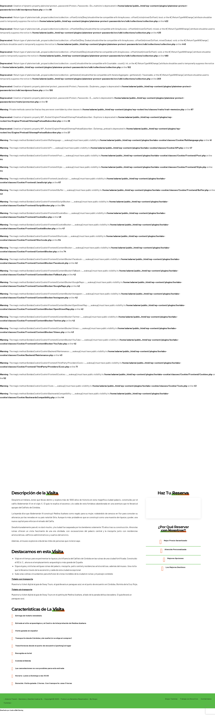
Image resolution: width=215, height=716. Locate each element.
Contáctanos (205, 701)
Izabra (12, 712)
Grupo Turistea (170, 701)
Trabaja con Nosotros (188, 701)
